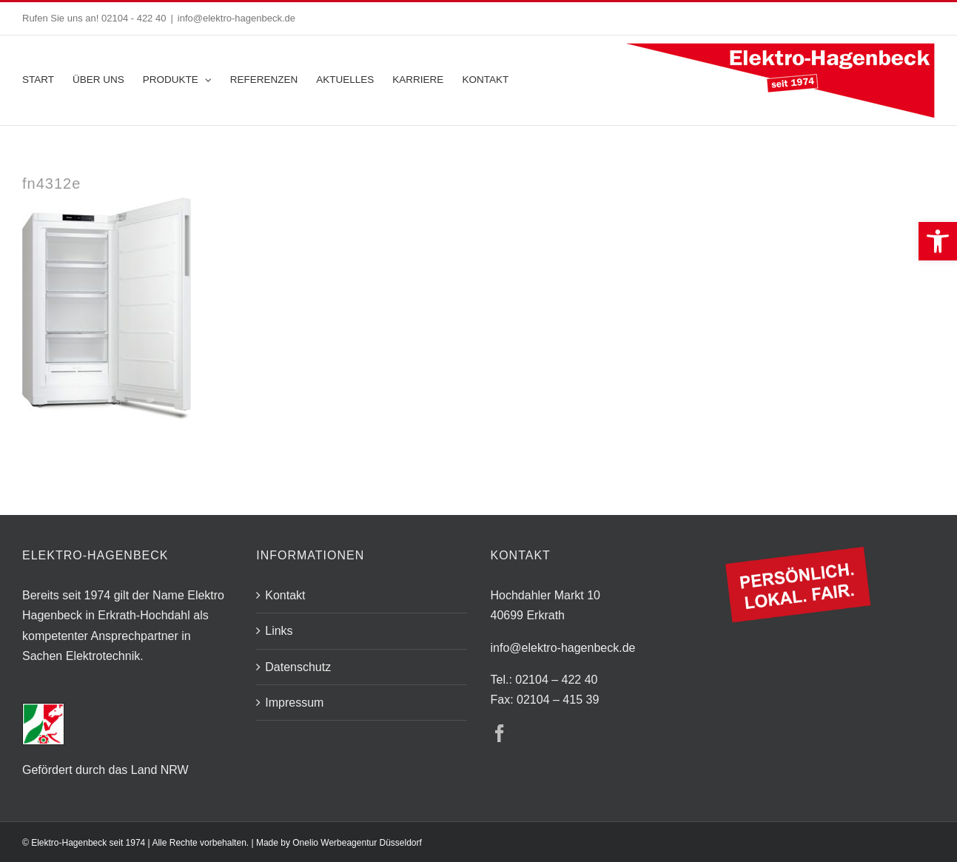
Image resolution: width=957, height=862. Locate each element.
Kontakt (285, 595)
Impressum (294, 702)
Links (278, 630)
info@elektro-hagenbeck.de (236, 18)
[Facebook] (499, 733)
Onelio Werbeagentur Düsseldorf (357, 843)
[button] (938, 241)
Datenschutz (298, 667)
